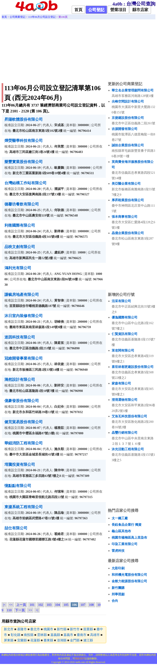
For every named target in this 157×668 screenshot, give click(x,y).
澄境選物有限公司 (124, 399)
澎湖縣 (62, 640)
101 (32, 604)
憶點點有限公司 (17, 486)
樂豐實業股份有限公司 (23, 162)
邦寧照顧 (118, 594)
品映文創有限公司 (19, 247)
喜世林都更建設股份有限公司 (133, 367)
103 (49, 604)
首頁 (78, 9)
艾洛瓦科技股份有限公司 (129, 416)
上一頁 (21, 604)
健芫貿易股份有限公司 (23, 422)
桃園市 (48, 629)
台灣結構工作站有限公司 (25, 183)
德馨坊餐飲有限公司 (21, 204)
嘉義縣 (55, 635)
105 (65, 604)
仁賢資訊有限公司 (124, 334)
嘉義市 (68, 635)
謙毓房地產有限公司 (21, 294)
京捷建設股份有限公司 (128, 117)
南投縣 (28, 635)
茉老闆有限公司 (123, 350)
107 (82, 604)
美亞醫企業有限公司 (126, 183)
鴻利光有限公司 (17, 268)
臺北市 (35, 629)
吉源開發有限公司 (124, 129)
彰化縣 (15, 635)
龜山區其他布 (121, 531)
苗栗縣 (88, 629)
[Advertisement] (78, 49)
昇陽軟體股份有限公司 (23, 119)
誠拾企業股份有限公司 (128, 145)
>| (37, 610)
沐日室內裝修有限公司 (23, 316)
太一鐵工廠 (120, 518)
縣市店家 (140, 9)
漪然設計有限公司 (19, 379)
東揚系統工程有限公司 (23, 507)
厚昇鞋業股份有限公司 (128, 200)
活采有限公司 (121, 301)
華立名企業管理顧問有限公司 (133, 90)
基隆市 (22, 629)
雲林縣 (42, 635)
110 (9, 610)
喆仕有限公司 (15, 528)
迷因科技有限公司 (19, 337)
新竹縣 (62, 629)
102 (40, 604)
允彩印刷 (118, 568)
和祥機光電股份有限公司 (129, 574)
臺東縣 (48, 640)
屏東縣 (9, 640)
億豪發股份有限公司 (21, 401)
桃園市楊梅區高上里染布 (129, 537)
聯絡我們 (80, 658)
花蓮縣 (35, 640)
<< (11, 604)
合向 (115, 600)
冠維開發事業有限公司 (23, 358)
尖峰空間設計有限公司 (128, 101)
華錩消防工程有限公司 (23, 443)
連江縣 (88, 640)
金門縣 (75, 640)
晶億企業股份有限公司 (128, 233)
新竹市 (75, 629)
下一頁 (20, 610)
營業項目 (118, 9)
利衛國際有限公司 (19, 225)
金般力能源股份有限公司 (129, 581)
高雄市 (95, 635)
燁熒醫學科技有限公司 (23, 140)
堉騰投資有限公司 (19, 464)
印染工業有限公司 (124, 544)
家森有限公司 (121, 383)
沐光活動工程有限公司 (128, 449)
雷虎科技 (118, 550)
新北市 (9, 629)
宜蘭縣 (22, 640)
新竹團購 (118, 587)
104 (57, 604)
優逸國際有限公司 (124, 317)
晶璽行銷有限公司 (124, 432)
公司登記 (96, 9)
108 (91, 604)
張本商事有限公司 (124, 216)
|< (4, 604)
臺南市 (81, 635)
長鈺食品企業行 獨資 (126, 524)
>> (30, 610)
